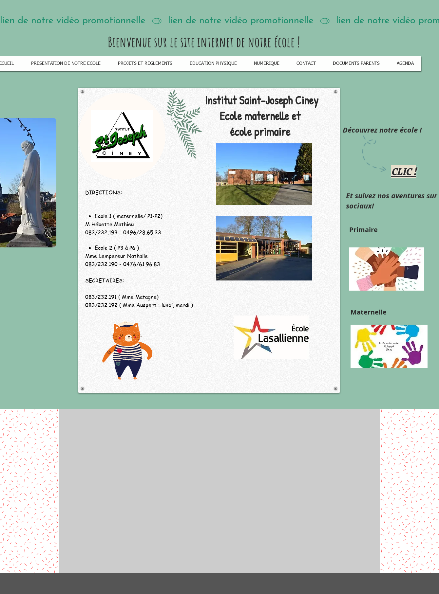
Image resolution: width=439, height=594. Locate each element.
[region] (209, 240)
